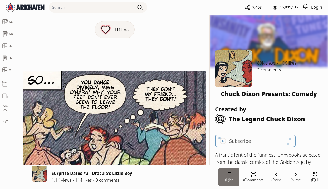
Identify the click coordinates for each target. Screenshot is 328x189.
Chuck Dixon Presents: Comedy (269, 94)
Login (316, 7)
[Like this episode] (115, 29)
